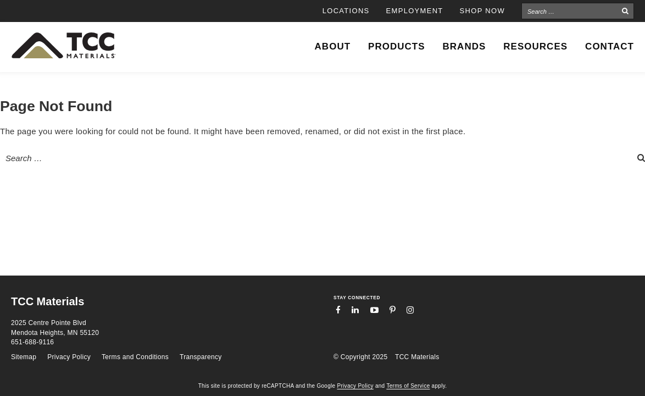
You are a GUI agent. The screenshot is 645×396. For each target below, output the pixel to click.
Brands (464, 46)
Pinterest (392, 310)
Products (396, 46)
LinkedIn (355, 310)
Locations (346, 11)
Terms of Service (408, 386)
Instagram (410, 310)
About (333, 46)
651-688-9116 (32, 342)
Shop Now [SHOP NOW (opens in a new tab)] (482, 11)
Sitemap (23, 357)
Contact (609, 46)
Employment (414, 11)
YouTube (374, 310)
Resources (535, 46)
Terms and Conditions (135, 357)
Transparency (201, 357)
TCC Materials (417, 357)
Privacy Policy (69, 357)
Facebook (338, 310)
